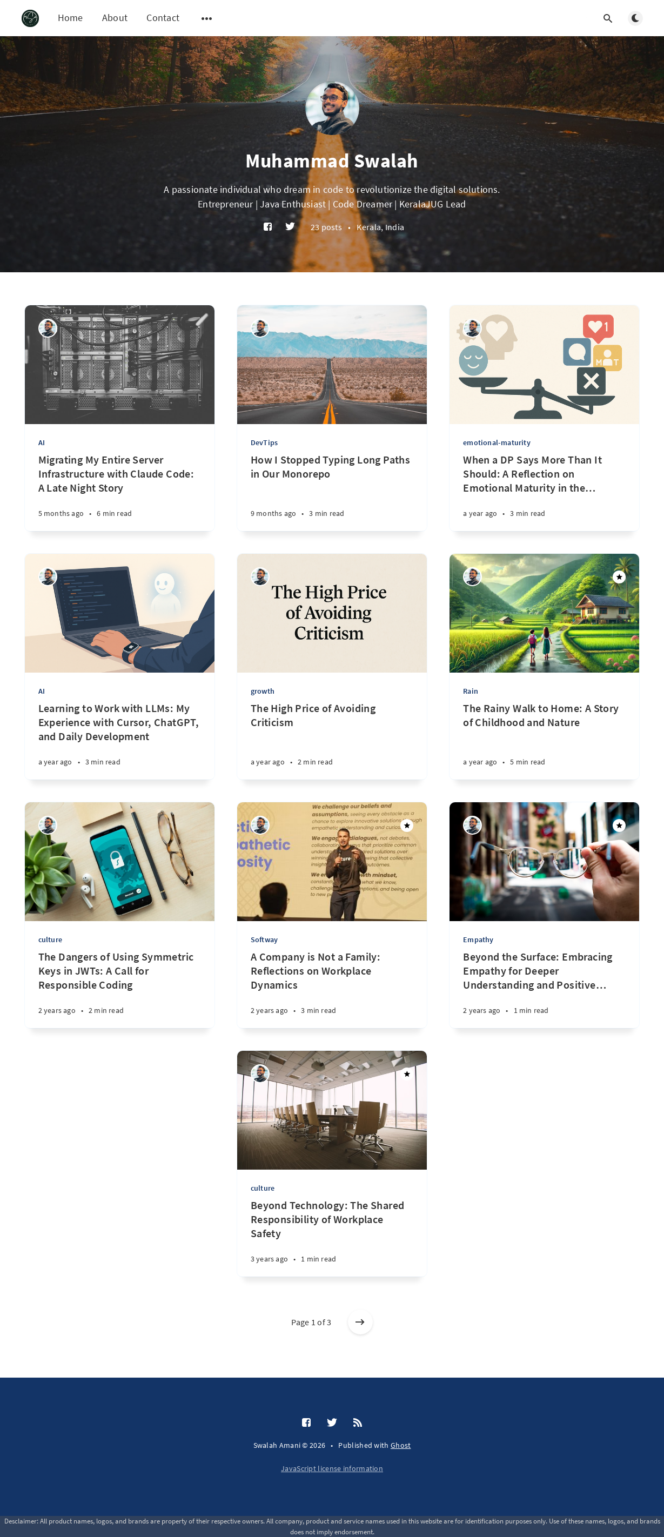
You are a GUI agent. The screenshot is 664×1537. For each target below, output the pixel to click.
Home (70, 17)
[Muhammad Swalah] (47, 328)
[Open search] (608, 18)
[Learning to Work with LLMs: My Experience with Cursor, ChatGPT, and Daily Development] (119, 740)
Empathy (478, 939)
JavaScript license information (332, 1468)
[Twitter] (290, 227)
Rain (470, 691)
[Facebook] (268, 227)
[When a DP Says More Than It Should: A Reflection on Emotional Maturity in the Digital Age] (544, 492)
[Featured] (619, 576)
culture (50, 939)
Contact (162, 17)
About (115, 17)
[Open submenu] (207, 18)
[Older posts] (360, 1322)
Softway (264, 939)
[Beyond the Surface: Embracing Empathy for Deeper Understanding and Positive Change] (544, 989)
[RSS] (357, 1423)
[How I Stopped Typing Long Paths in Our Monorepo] (332, 492)
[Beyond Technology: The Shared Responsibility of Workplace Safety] (332, 1237)
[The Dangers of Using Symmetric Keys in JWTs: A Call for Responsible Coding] (119, 989)
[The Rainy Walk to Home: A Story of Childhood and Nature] (544, 740)
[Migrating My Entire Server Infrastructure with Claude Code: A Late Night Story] (119, 492)
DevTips (264, 442)
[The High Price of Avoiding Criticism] (332, 740)
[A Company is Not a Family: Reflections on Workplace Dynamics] (332, 989)
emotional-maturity (497, 442)
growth (262, 691)
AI (41, 442)
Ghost (401, 1445)
